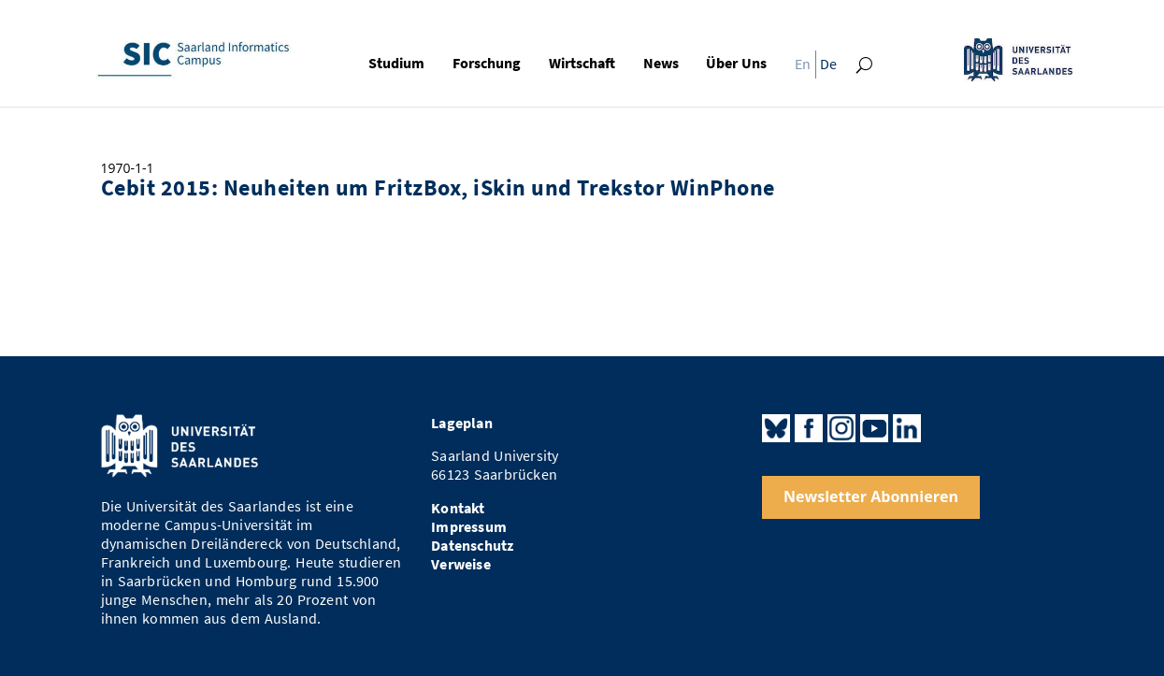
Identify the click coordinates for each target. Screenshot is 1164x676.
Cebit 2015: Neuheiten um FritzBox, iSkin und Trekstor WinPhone (438, 188)
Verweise (461, 564)
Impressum (469, 527)
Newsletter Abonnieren (870, 496)
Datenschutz (472, 545)
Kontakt (457, 508)
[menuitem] (798, 67)
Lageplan (462, 423)
